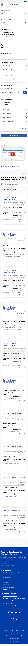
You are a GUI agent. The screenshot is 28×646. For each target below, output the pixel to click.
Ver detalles (22, 221)
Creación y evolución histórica (11, 572)
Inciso (2, 47)
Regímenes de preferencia (10, 601)
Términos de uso (14, 638)
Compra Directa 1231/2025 (14, 478)
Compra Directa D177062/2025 (9, 198)
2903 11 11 (9, 561)
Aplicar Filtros (14, 135)
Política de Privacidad (14, 641)
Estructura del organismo (9, 580)
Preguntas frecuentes (8, 587)
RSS (3, 13)
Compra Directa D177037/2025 (9, 271)
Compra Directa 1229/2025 (14, 511)
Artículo (5, 104)
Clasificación (6, 102)
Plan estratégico (7, 577)
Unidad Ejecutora (6, 53)
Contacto (3, 563)
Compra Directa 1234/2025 (14, 447)
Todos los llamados (8, 34)
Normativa (5, 582)
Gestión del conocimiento (9, 606)
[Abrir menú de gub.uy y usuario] (24, 1)
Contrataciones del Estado (10, 596)
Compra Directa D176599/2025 (9, 235)
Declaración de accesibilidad (14, 636)
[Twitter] (15, 626)
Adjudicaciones (7, 37)
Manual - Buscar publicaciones (10, 166)
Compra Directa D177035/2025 (9, 308)
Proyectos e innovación (9, 603)
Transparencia (6, 585)
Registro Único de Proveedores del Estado (14, 598)
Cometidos (5, 575)
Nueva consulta (23, 128)
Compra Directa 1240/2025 (14, 414)
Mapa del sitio (14, 633)
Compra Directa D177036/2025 (9, 344)
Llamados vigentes (7, 32)
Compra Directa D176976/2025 (9, 381)
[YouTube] (12, 626)
